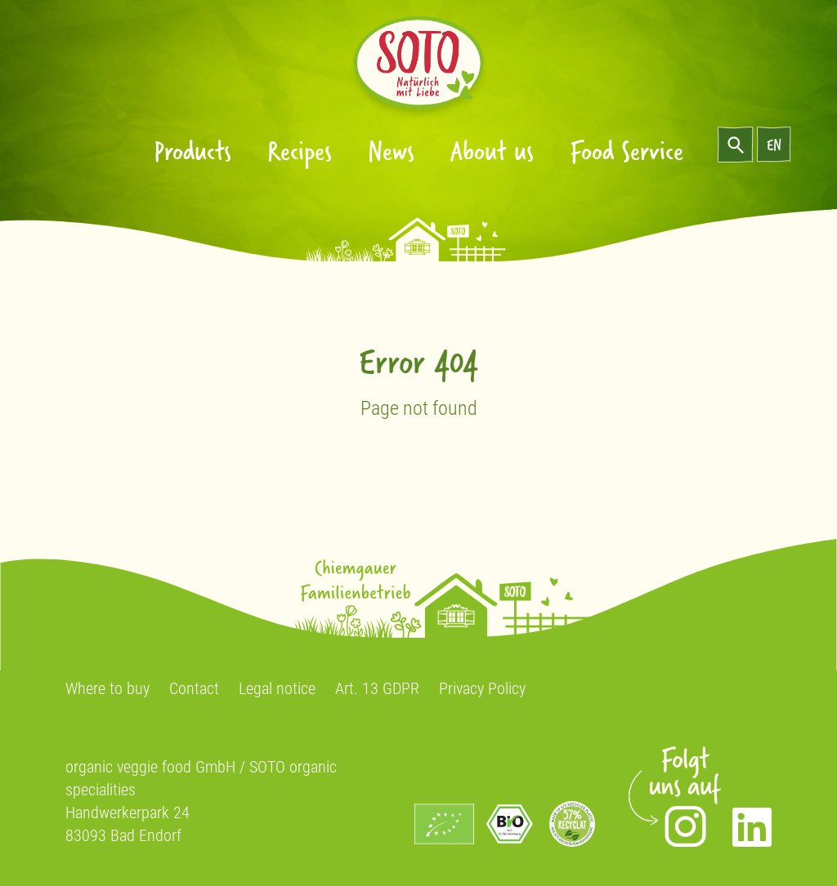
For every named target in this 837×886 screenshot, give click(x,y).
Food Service (626, 149)
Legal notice (277, 688)
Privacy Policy (482, 688)
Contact (194, 688)
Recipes (299, 149)
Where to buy (107, 688)
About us (492, 149)
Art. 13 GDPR (377, 688)
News (391, 149)
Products (192, 149)
